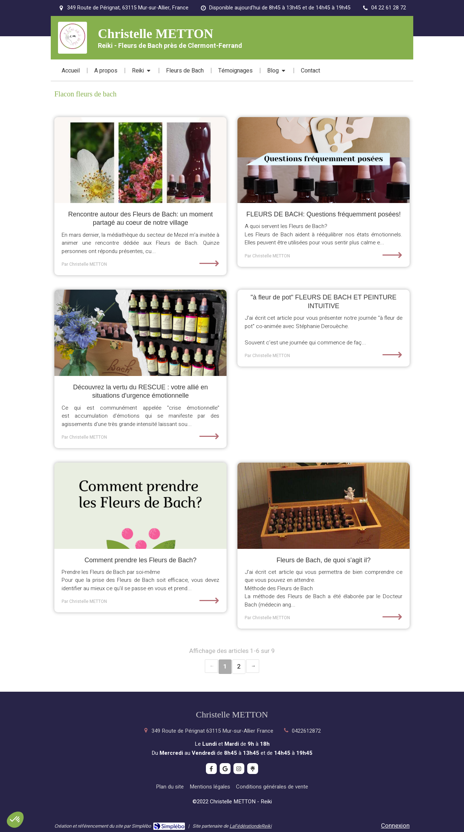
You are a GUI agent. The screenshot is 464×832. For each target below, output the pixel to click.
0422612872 (306, 731)
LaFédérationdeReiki (250, 826)
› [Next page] (252, 666)
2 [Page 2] (239, 666)
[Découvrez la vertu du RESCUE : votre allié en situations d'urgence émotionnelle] (140, 333)
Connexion (395, 825)
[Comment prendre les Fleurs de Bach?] (140, 506)
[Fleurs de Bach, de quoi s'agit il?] (323, 506)
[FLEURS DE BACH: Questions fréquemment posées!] (323, 160)
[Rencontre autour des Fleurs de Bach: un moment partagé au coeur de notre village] (140, 160)
